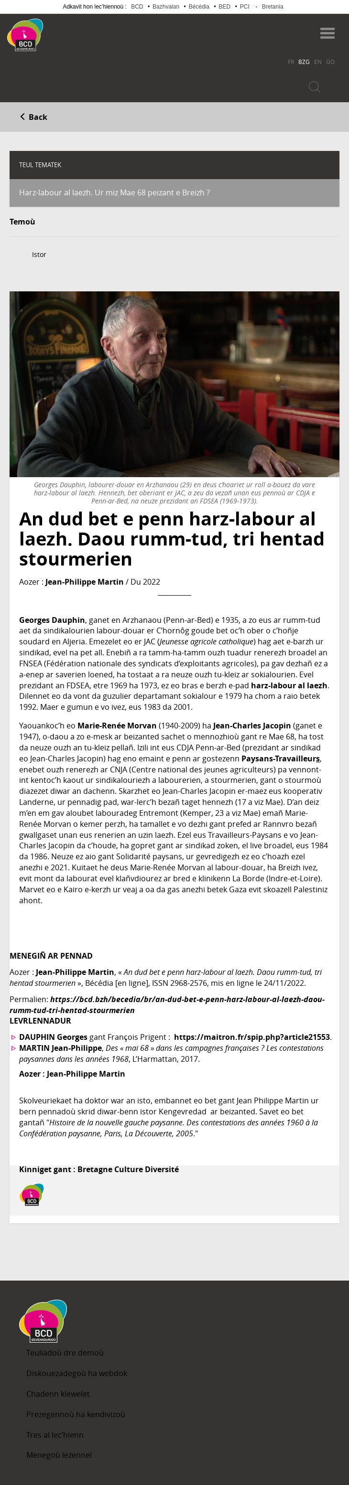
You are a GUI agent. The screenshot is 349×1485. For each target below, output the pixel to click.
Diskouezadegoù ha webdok (76, 1373)
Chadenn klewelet (58, 1394)
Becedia (80, 30)
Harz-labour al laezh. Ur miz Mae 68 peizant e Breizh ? (114, 192)
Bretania (273, 6)
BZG (304, 61)
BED (225, 6)
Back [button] (33, 117)
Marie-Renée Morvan (117, 725)
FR (291, 61)
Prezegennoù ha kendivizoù (75, 1414)
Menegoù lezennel (59, 1455)
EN (318, 61)
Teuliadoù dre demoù (65, 1352)
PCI (245, 6)
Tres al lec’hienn (55, 1435)
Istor (39, 254)
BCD (137, 6)
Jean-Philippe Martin (84, 582)
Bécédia (199, 6)
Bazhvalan (166, 6)
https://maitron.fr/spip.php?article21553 (252, 1037)
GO (330, 61)
